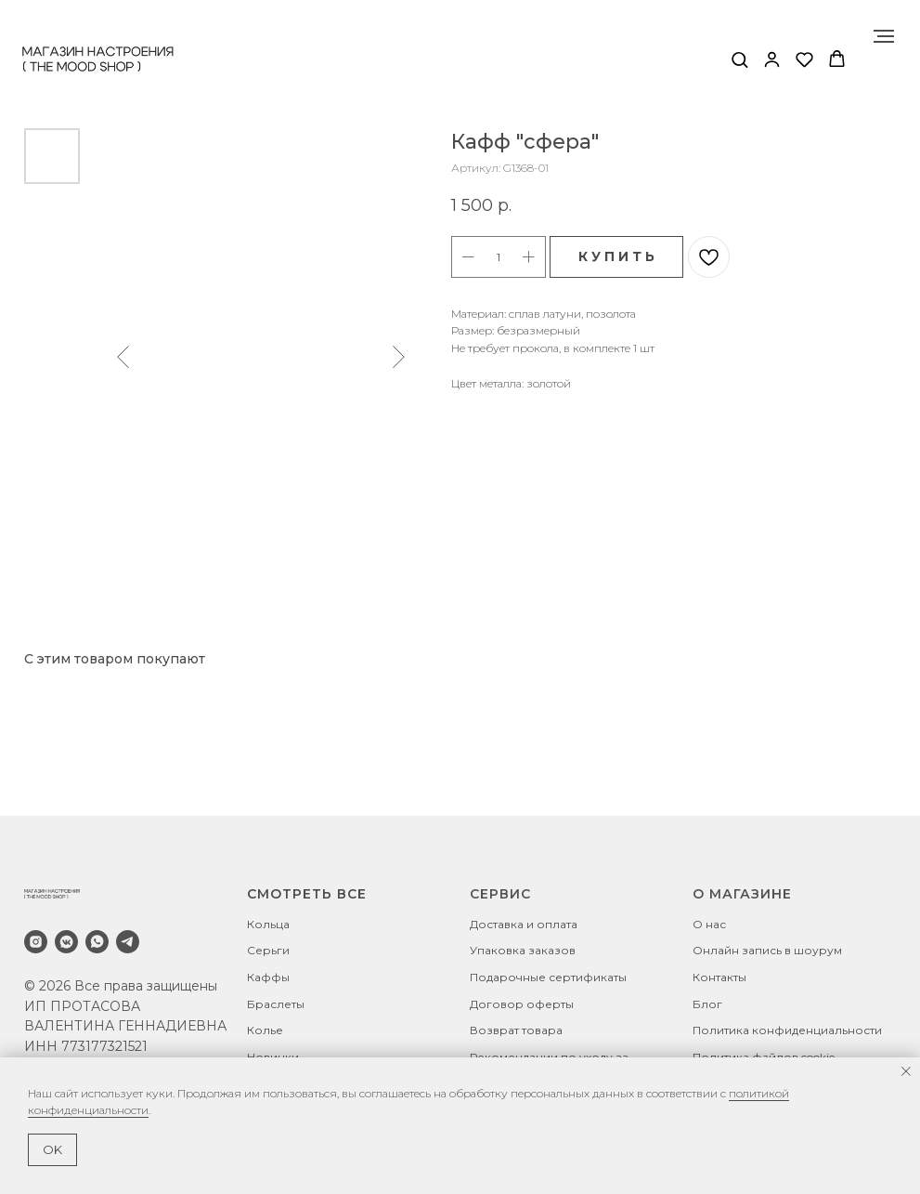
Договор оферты (522, 1004)
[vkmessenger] (66, 941)
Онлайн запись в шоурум (767, 950)
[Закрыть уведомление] (906, 1071)
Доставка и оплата (523, 924)
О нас (709, 924)
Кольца (268, 924)
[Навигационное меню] (884, 36)
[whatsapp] (97, 941)
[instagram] (35, 941)
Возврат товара (516, 1030)
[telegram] (127, 941)
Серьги (268, 950)
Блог (707, 1004)
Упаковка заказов (523, 950)
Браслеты (276, 1004)
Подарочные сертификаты (548, 977)
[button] (739, 59)
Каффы (268, 977)
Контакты (719, 977)
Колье (265, 1030)
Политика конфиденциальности (787, 1030)
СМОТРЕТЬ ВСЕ (307, 894)
